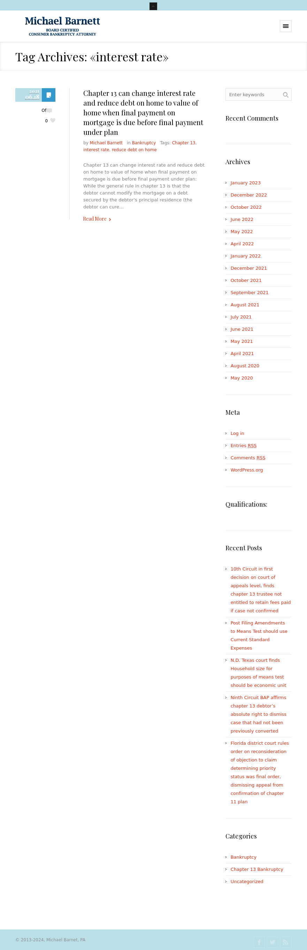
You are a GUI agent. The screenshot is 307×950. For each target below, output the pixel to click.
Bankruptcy (144, 142)
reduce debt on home (134, 149)
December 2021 (249, 268)
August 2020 (245, 365)
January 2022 (246, 256)
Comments (248, 457)
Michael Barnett (106, 142)
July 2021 (241, 317)
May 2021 (242, 341)
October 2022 (246, 207)
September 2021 (250, 292)
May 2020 (242, 378)
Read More (95, 218)
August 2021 (245, 304)
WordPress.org (247, 470)
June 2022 (242, 219)
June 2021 (242, 329)
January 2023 (246, 182)
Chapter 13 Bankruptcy (257, 869)
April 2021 (242, 353)
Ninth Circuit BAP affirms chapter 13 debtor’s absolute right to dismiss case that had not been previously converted (258, 714)
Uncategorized (247, 881)
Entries (244, 445)
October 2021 (246, 280)
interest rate (96, 149)
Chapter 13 (183, 142)
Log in (237, 433)
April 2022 (242, 243)
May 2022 (242, 231)
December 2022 (249, 195)
